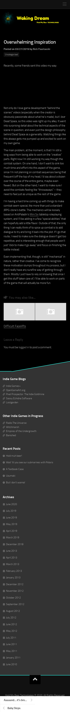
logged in (24, 347)
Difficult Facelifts (15, 326)
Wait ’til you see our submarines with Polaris (29, 462)
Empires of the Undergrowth (21, 431)
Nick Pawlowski (41, 49)
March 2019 (12, 537)
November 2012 (15, 590)
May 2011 (11, 651)
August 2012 (13, 611)
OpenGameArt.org (15, 390)
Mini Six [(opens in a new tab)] (34, 214)
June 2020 (11, 504)
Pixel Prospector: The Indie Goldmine (25, 394)
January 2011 (13, 657)
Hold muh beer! (14, 455)
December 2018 (14, 544)
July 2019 (11, 510)
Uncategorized (11, 54)
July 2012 (11, 617)
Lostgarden (12, 402)
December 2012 (14, 584)
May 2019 (11, 524)
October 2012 (13, 597)
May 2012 (11, 630)
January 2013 (13, 577)
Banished (11, 435)
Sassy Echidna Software (19, 398)
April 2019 (11, 530)
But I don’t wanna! (15, 482)
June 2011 (11, 644)
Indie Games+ (13, 386)
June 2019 (11, 517)
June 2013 (11, 550)
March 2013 (12, 564)
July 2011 (11, 637)
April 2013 (11, 557)
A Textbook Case (15, 469)
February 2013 (14, 571)
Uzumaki (10, 475)
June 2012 (11, 624)
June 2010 (11, 664)
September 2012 (15, 604)
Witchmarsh (12, 427)
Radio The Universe (16, 422)
